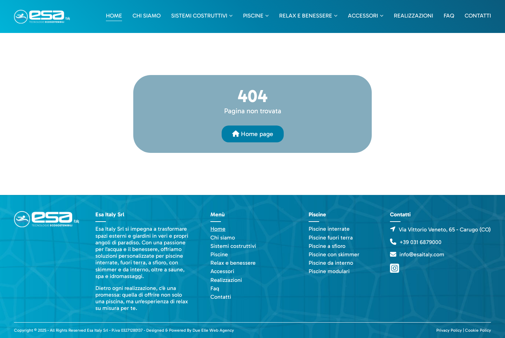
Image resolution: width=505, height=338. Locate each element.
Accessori (363, 15)
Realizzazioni (413, 15)
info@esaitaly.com (421, 254)
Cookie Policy (478, 330)
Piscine (253, 15)
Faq (449, 15)
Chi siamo (147, 15)
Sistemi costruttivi (199, 15)
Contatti (478, 15)
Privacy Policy (449, 330)
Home (114, 15)
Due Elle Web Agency (213, 330)
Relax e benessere (305, 15)
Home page (252, 134)
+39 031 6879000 (420, 242)
